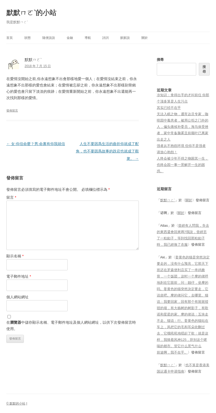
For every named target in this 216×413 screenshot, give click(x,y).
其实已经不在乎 (169, 108)
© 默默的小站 (15, 403)
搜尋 (160, 60)
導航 (88, 38)
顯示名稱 (15, 256)
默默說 (125, 38)
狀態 (27, 38)
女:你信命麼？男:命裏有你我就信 (35, 144)
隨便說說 (48, 38)
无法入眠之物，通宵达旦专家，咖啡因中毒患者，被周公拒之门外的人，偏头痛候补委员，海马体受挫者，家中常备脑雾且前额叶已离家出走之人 (182, 126)
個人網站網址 (17, 297)
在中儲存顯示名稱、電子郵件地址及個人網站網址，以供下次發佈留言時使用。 (71, 325)
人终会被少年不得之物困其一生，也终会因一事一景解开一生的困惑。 (182, 164)
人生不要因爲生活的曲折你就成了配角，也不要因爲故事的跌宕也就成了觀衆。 (107, 151)
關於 (144, 38)
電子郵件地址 (18, 276)
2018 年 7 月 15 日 (38, 66)
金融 (70, 38)
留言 (11, 197)
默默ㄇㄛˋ (167, 200)
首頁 (9, 38)
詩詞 (105, 38)
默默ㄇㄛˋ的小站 (31, 13)
